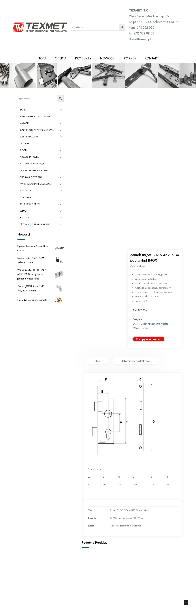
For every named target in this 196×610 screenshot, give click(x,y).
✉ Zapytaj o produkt (154, 190)
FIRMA (41, 58)
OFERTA (60, 58)
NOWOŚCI (107, 58)
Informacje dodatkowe (136, 263)
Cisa (151, 179)
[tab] (97, 262)
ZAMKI (141, 175)
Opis (97, 263)
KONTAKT (152, 58)
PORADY (130, 58)
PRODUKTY (83, 58)
